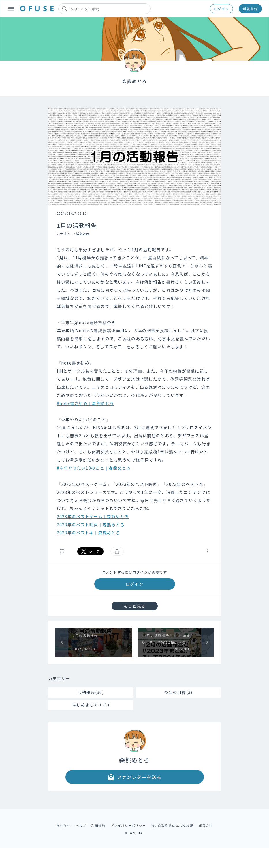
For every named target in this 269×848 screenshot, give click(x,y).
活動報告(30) (90, 692)
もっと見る (135, 606)
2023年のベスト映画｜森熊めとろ (91, 524)
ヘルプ (81, 825)
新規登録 (250, 8)
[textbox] (134, 391)
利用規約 (98, 825)
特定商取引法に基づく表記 (172, 825)
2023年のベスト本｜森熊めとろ (88, 532)
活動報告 (82, 233)
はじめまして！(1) (90, 705)
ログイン (221, 8)
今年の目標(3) (178, 692)
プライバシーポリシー (128, 825)
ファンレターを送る (135, 776)
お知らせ (63, 825)
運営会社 (206, 825)
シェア (90, 551)
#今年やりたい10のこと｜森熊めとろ (94, 468)
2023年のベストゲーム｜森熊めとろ (93, 516)
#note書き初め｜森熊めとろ (85, 403)
